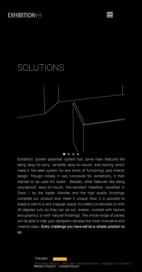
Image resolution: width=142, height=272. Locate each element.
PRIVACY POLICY (45, 266)
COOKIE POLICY (69, 266)
